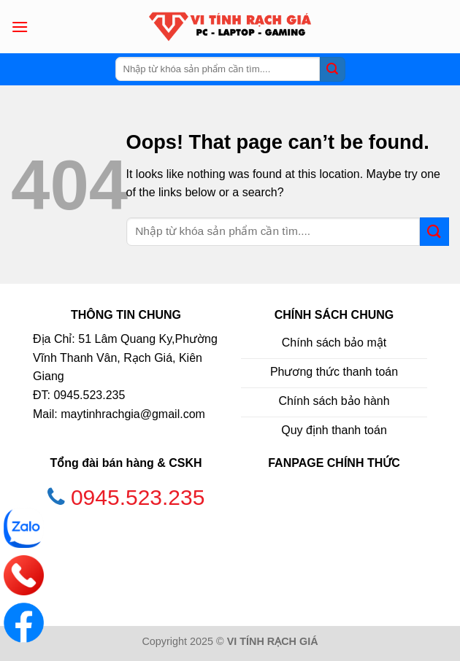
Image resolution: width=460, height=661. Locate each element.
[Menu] (19, 27)
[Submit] (332, 69)
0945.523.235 (138, 497)
